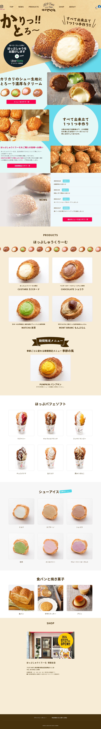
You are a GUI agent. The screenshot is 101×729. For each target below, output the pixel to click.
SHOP (61, 7)
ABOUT (72, 7)
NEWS (21, 7)
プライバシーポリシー (40, 718)
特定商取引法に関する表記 (59, 718)
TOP (11, 7)
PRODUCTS (34, 7)
